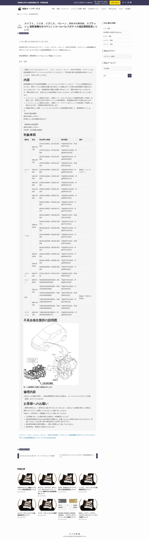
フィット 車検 (108, 44)
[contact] (79, 534)
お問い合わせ (115, 2)
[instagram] (74, 534)
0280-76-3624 (101, 2)
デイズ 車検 (107, 36)
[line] (77, 534)
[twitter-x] (72, 534)
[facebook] (70, 534)
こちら (45, 56)
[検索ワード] (117, 75)
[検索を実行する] (130, 75)
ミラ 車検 (106, 28)
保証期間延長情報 (24, 33)
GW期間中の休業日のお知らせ (112, 32)
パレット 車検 (108, 40)
